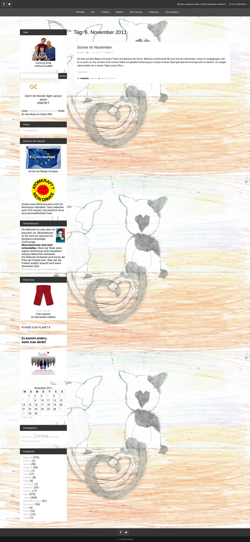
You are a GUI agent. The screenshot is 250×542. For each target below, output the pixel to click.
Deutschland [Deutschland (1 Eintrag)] (54, 437)
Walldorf (119, 12)
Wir (92, 12)
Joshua (26, 497)
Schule (26, 511)
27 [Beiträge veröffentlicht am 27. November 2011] (60, 409)
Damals (26, 464)
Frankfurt (27, 477)
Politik (26, 507)
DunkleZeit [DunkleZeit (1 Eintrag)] (25, 441)
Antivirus (27, 461)
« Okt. (24, 417)
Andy (111, 53)
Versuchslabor (171, 12)
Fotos (26, 474)
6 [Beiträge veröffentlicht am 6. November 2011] (60, 396)
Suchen (62, 76)
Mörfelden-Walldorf (32, 501)
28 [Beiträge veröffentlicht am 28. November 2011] (23, 413)
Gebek (26, 481)
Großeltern (28, 487)
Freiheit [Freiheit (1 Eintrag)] (32, 441)
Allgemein (93, 78)
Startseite (80, 12)
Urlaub (26, 517)
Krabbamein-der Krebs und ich (42, 111)
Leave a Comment (108, 78)
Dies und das (136, 12)
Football (105, 12)
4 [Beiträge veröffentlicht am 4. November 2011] (47, 396)
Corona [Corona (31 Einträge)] (41, 436)
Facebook (28, 467)
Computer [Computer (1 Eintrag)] (29, 437)
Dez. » (31, 417)
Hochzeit (27, 491)
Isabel (26, 494)
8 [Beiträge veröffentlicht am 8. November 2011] (29, 400)
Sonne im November (94, 47)
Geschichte (28, 484)
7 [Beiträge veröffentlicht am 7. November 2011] (22, 400)
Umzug (26, 514)
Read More (82, 72)
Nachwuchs (29, 504)
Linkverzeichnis (30, 130)
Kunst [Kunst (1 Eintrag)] (38, 441)
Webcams (153, 12)
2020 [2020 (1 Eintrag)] (23, 437)
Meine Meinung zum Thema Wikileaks (40, 269)
